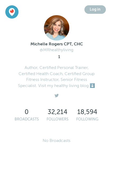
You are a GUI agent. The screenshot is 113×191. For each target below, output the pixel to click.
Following (87, 119)
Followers (58, 119)
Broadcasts (27, 119)
